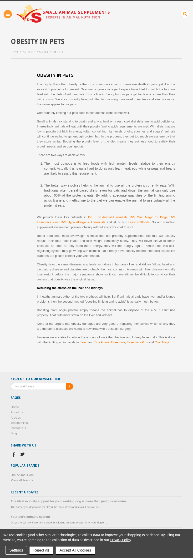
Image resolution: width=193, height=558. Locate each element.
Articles (29, 52)
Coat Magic (162, 342)
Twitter (22, 455)
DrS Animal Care (22, 475)
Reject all (41, 550)
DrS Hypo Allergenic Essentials (83, 222)
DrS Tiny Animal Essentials (107, 217)
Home (15, 52)
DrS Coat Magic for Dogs (148, 217)
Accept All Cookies (75, 550)
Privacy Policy (120, 540)
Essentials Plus (137, 342)
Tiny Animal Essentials (109, 342)
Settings (16, 550)
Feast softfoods (139, 222)
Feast (83, 342)
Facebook (14, 455)
